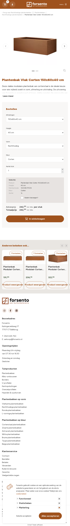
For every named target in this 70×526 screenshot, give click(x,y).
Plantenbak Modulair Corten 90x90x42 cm (56, 268)
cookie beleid (21, 494)
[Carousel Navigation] (64, 245)
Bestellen (6, 459)
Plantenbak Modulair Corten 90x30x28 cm (11, 268)
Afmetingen (10, 115)
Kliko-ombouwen (9, 376)
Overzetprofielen (9, 389)
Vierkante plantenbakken (12, 404)
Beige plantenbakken (11, 444)
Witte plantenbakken (11, 434)
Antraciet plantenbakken (12, 431)
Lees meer (8, 96)
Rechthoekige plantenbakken (14, 407)
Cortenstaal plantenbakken (14, 424)
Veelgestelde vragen (10, 475)
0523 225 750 (10, 336)
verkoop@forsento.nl (13, 339)
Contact (5, 456)
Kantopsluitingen (9, 386)
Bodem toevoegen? (31, 198)
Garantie (5, 472)
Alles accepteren (50, 516)
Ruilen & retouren (9, 469)
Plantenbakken (8, 373)
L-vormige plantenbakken (13, 413)
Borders (5, 380)
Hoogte (8, 128)
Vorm (8, 142)
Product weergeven (12, 284)
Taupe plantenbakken (11, 441)
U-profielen (7, 383)
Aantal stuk (10, 166)
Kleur (8, 155)
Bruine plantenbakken (11, 437)
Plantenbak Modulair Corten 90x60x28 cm (34, 268)
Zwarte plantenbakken (11, 428)
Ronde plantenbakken (11, 410)
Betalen (5, 462)
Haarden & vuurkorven (11, 393)
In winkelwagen (35, 219)
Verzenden (6, 465)
